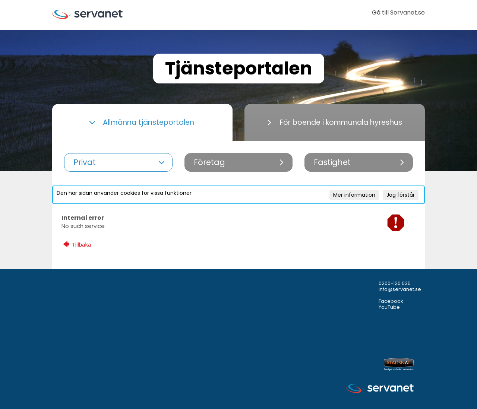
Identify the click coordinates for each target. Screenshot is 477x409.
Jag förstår (400, 195)
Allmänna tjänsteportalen (141, 122)
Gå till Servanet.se (398, 13)
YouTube (389, 307)
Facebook (391, 301)
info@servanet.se (400, 289)
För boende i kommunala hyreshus (335, 122)
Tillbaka (77, 244)
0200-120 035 (395, 283)
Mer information (354, 195)
